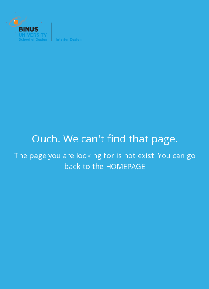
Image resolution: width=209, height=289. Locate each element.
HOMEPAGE (125, 166)
